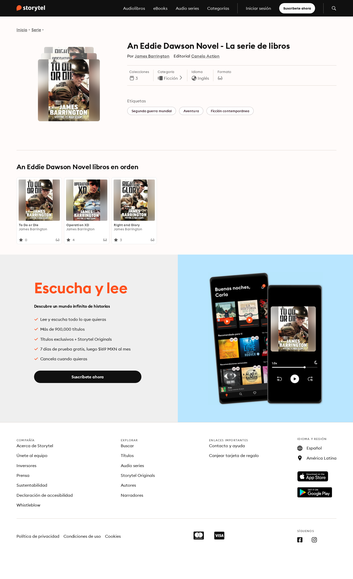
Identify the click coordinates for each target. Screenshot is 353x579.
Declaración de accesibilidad (45, 495)
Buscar (127, 445)
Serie (36, 29)
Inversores (26, 465)
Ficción (173, 78)
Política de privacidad (38, 536)
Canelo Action (205, 56)
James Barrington (152, 56)
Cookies (113, 536)
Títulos (127, 455)
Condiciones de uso (82, 536)
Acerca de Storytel (35, 445)
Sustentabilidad (32, 485)
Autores (128, 485)
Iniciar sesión (258, 8)
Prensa (23, 475)
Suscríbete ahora (297, 8)
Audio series (187, 8)
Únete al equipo (32, 455)
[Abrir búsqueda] (333, 8)
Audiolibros (134, 8)
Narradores (132, 495)
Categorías (218, 8)
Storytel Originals (138, 475)
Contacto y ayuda (227, 445)
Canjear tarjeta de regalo (234, 455)
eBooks (160, 8)
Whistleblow (28, 505)
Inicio (22, 29)
